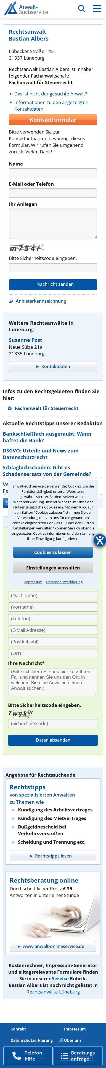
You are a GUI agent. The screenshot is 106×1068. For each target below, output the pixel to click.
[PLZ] (53, 641)
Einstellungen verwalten (53, 568)
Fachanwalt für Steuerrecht (46, 408)
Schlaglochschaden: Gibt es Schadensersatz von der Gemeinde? (47, 470)
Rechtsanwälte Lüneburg (53, 992)
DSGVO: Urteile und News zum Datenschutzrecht (41, 453)
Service (60, 978)
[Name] (53, 172)
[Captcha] (53, 267)
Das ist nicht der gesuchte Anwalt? (50, 93)
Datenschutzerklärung (64, 581)
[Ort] (53, 653)
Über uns (72, 1040)
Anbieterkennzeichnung (41, 301)
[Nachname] (53, 595)
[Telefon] (53, 193)
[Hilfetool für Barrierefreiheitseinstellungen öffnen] (100, 540)
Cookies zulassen (53, 552)
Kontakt (18, 1029)
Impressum (33, 581)
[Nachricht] (53, 224)
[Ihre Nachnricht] (53, 681)
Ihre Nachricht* (26, 663)
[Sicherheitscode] (53, 723)
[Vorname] (53, 607)
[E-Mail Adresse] (53, 630)
